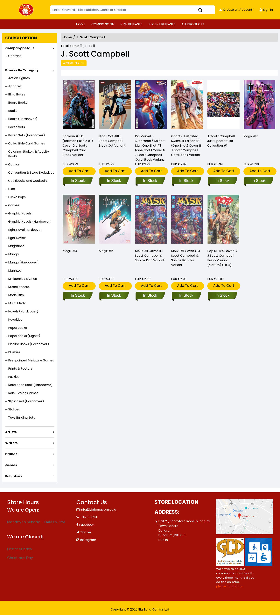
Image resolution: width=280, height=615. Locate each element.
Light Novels (17, 238)
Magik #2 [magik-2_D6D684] (250, 136)
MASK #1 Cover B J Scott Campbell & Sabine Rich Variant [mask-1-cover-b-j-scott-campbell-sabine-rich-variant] (149, 255)
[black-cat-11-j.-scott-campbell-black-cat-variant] (115, 105)
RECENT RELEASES (162, 24)
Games (13, 205)
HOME (80, 24)
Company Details (19, 48)
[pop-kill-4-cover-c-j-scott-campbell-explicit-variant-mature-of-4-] (222, 296)
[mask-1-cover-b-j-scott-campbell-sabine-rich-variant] (150, 296)
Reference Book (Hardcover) (30, 385)
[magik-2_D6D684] (259, 105)
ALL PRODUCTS (193, 24)
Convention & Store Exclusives (31, 172)
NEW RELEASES (131, 24)
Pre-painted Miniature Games (31, 360)
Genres (11, 465)
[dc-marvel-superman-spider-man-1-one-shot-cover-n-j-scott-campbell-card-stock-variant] (151, 105)
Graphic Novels (20, 213)
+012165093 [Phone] (88, 517)
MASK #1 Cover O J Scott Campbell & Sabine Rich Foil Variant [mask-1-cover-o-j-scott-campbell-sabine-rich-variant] (185, 258)
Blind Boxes (16, 94)
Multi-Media (17, 303)
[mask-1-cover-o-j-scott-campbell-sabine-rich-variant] (186, 296)
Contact (14, 56)
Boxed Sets (16, 127)
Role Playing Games (23, 393)
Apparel (14, 86)
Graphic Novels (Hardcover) (30, 221)
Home (67, 37)
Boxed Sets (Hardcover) (26, 135)
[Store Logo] (26, 9)
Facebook (86, 524)
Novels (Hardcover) (23, 311)
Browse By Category (22, 70)
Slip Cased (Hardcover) (26, 401)
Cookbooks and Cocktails (27, 180)
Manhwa (14, 270)
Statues (14, 409)
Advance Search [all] (73, 63)
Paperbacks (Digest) (24, 336)
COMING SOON (102, 24)
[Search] (132, 9)
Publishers (13, 476)
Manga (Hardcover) (23, 262)
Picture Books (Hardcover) (28, 344)
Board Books (17, 102)
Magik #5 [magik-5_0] (106, 251)
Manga (13, 254)
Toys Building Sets (21, 417)
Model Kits (16, 295)
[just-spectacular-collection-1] (223, 105)
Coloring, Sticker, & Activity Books (28, 153)
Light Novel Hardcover (25, 229)
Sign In (266, 9)
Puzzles (13, 376)
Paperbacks (17, 327)
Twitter (85, 532)
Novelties (15, 319)
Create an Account (235, 9)
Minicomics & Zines (22, 278)
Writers (11, 443)
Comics (14, 164)
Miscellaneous (19, 287)
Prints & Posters (20, 368)
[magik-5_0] (114, 296)
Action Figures (19, 78)
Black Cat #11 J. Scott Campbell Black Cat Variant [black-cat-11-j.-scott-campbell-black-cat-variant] (112, 141)
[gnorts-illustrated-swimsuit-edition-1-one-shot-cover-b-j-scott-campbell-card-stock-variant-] (187, 105)
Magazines (16, 246)
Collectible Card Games (26, 143)
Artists (11, 432)
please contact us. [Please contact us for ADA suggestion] (229, 586)
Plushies (14, 352)
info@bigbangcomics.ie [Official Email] (98, 509)
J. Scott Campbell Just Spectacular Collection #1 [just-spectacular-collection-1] (221, 141)
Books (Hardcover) (22, 119)
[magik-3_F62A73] (78, 296)
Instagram (88, 540)
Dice (11, 189)
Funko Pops (17, 197)
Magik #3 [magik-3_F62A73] (70, 251)
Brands (11, 454)
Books (12, 110)
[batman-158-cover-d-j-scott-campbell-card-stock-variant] (79, 105)
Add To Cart (79, 170)
